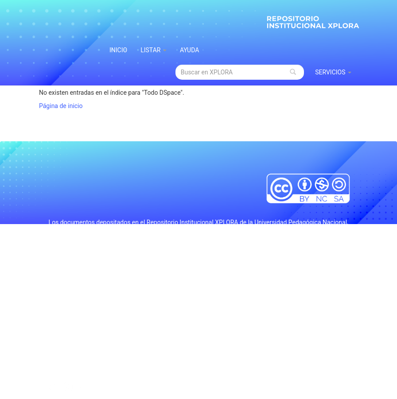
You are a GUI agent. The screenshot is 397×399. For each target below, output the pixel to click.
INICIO (118, 50)
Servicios (333, 72)
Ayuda (189, 50)
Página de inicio (61, 105)
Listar (153, 50)
